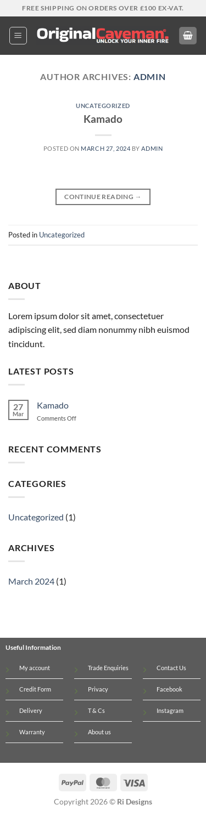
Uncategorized (103, 105)
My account (34, 667)
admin (149, 76)
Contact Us (171, 667)
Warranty (32, 731)
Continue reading (103, 196)
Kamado (103, 118)
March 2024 (31, 581)
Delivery (30, 710)
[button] (18, 35)
